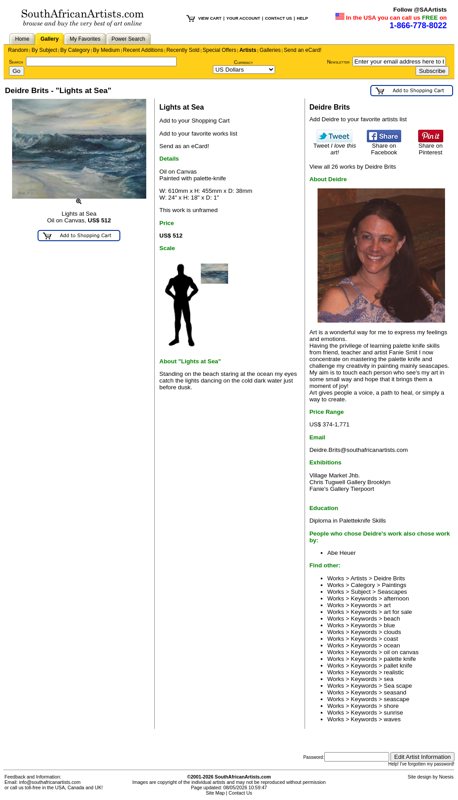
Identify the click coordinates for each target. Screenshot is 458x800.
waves (392, 719)
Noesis (446, 776)
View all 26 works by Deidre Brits (353, 166)
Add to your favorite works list (198, 133)
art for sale (398, 612)
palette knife (400, 658)
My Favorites (85, 39)
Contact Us (240, 793)
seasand (395, 692)
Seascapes (392, 591)
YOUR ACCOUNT (243, 18)
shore (391, 705)
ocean (392, 645)
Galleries (269, 50)
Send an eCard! (303, 50)
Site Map (215, 793)
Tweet (335, 146)
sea (389, 679)
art (387, 605)
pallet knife (398, 665)
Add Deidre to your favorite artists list (358, 119)
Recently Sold (182, 50)
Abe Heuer (341, 552)
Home (22, 39)
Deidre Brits (389, 578)
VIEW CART (209, 18)
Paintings (394, 585)
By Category (75, 50)
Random (18, 50)
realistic (394, 672)
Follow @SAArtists (420, 9)
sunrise (393, 712)
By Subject (44, 50)
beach (392, 618)
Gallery (49, 39)
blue (389, 625)
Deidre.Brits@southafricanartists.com (359, 450)
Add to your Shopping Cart (194, 120)
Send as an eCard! (184, 146)
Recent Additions (143, 50)
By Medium (106, 50)
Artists (247, 50)
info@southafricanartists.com (50, 782)
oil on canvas (401, 652)
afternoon (396, 598)
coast (391, 638)
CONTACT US (278, 18)
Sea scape (398, 685)
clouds (392, 632)
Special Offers (219, 50)
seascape (396, 699)
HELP (302, 18)
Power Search (128, 39)
